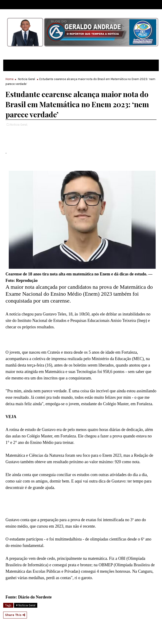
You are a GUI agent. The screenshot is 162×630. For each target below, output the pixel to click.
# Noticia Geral (25, 605)
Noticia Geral (26, 79)
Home (10, 79)
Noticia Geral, (19, 124)
